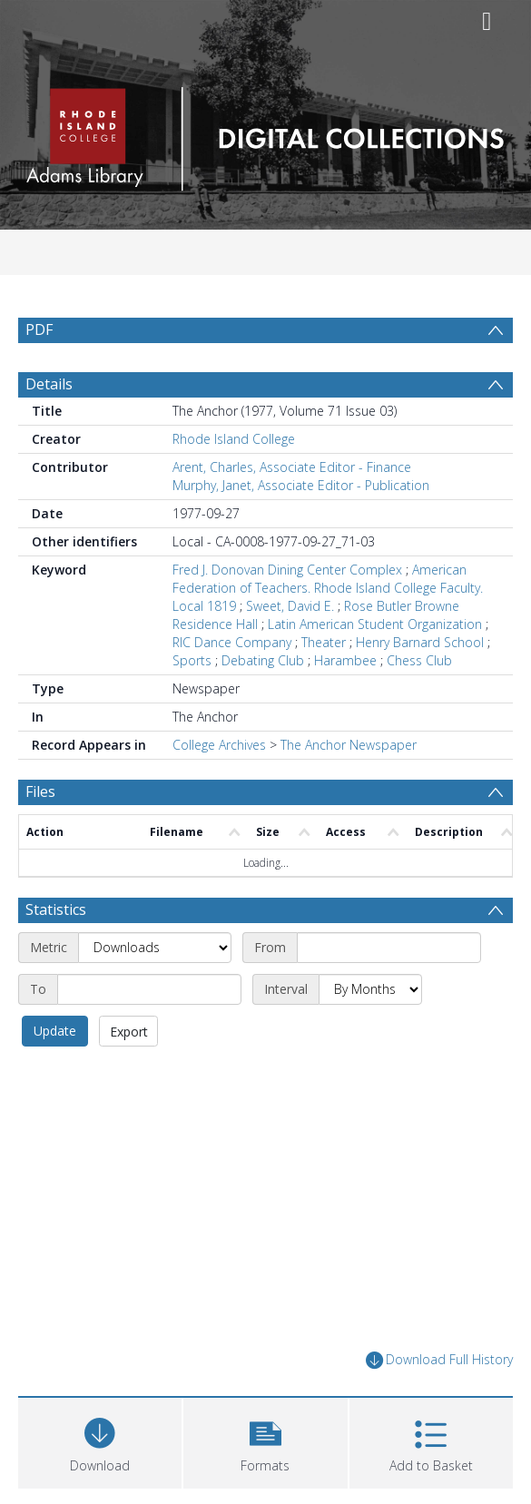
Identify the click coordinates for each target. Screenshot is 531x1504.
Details (49, 384)
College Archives (219, 744)
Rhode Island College (233, 438)
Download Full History (439, 1360)
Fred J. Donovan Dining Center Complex (287, 569)
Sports (191, 660)
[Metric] (154, 947)
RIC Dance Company (231, 642)
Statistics (55, 909)
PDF (39, 329)
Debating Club (262, 660)
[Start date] (389, 947)
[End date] (149, 989)
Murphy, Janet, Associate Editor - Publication (300, 485)
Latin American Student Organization (375, 624)
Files (40, 791)
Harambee (345, 660)
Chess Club (419, 660)
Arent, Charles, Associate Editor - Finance (291, 467)
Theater (323, 642)
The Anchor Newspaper (348, 744)
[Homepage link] (265, 134)
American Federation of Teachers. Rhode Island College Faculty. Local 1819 (327, 587)
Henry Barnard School (420, 642)
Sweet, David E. (290, 605)
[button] (265, 1441)
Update (55, 1030)
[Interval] (370, 989)
